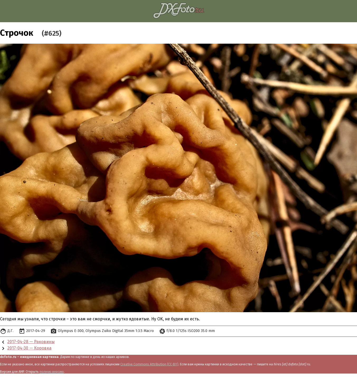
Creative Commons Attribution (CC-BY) (149, 364)
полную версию (52, 372)
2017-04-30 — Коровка (29, 348)
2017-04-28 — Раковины (31, 341)
